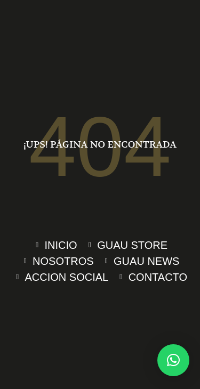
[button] (173, 360)
